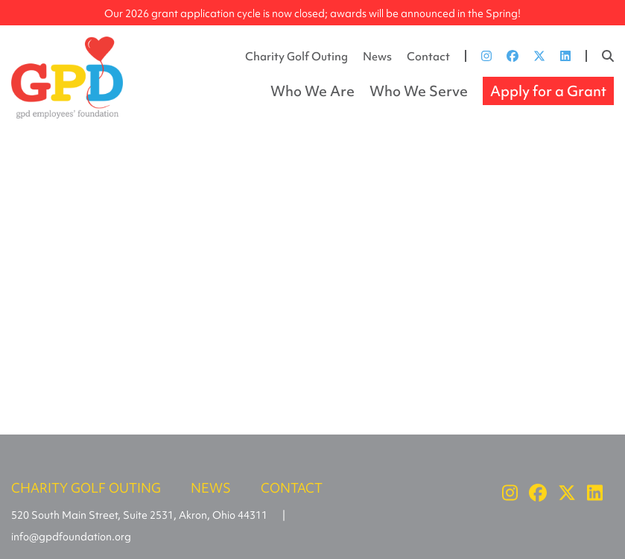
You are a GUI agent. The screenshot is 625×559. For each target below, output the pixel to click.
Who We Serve (418, 91)
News (377, 56)
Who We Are (312, 91)
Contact (428, 56)
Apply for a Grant (548, 91)
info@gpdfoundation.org (71, 536)
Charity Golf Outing (296, 56)
